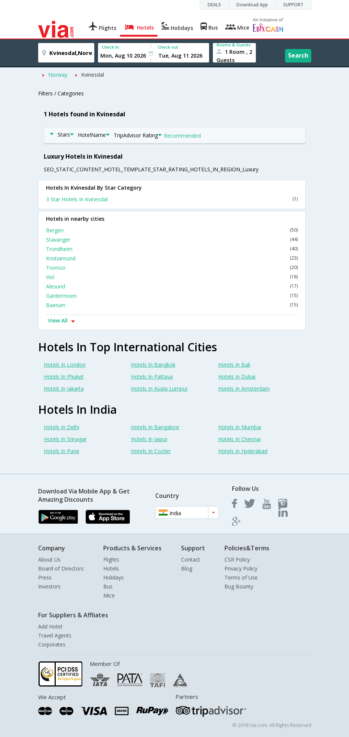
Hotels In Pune (61, 451)
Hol (172, 277)
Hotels (111, 568)
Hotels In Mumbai (239, 427)
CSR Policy (237, 559)
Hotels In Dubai (236, 376)
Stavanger (172, 239)
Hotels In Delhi (61, 427)
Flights (111, 559)
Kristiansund (172, 258)
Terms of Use (241, 577)
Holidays (113, 577)
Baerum (172, 305)
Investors (49, 586)
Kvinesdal (92, 74)
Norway (57, 74)
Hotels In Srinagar (65, 439)
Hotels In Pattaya (152, 376)
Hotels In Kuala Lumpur (159, 388)
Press (45, 577)
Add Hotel (50, 626)
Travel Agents (54, 635)
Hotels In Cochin (151, 451)
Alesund (172, 286)
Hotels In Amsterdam (244, 388)
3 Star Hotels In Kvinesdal (172, 199)
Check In (110, 47)
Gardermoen (172, 295)
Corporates (51, 644)
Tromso (172, 267)
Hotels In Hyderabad (242, 451)
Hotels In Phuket (64, 376)
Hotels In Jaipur (149, 439)
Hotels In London (65, 364)
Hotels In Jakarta (64, 388)
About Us (49, 559)
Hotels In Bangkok (153, 364)
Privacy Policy (240, 568)
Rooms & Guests (234, 45)
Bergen (172, 230)
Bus (108, 586)
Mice (109, 595)
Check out (168, 47)
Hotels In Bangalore (155, 427)
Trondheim (172, 249)
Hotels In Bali (234, 364)
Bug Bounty (238, 586)
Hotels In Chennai (239, 439)
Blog (186, 568)
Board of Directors (61, 568)
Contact (190, 559)
